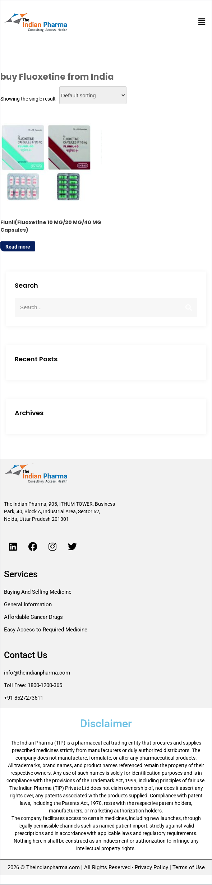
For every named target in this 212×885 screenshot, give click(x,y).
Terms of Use (188, 868)
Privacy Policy (151, 868)
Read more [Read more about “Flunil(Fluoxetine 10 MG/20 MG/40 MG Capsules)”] (17, 247)
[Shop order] (92, 95)
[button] (202, 22)
